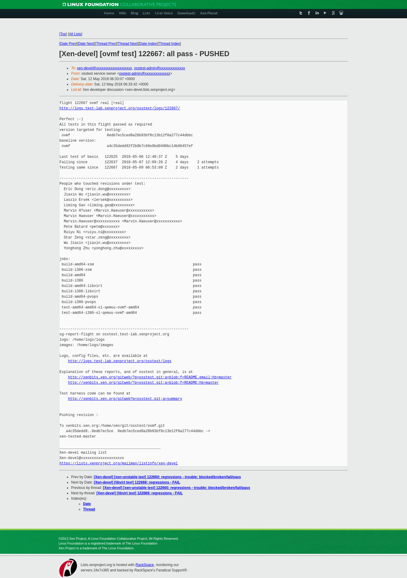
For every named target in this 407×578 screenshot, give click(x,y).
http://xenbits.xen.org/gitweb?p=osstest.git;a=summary (125, 398)
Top (63, 34)
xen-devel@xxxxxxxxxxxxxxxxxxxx (104, 68)
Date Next (86, 44)
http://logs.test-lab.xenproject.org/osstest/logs (120, 361)
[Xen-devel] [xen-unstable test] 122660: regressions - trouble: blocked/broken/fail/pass (167, 477)
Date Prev (68, 44)
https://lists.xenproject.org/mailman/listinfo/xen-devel (118, 463)
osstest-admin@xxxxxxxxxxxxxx (159, 68)
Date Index (148, 44)
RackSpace (144, 565)
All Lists (75, 34)
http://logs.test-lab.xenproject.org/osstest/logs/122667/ (119, 108)
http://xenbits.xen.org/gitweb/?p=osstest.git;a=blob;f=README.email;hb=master (150, 377)
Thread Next (127, 44)
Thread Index (169, 44)
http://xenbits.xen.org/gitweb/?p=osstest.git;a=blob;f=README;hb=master (143, 382)
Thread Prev (106, 44)
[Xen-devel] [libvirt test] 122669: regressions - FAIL (137, 482)
